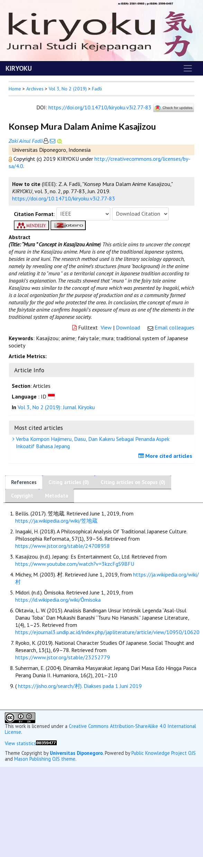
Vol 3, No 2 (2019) (68, 89)
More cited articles (166, 455)
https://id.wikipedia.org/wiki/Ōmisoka (58, 599)
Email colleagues (174, 327)
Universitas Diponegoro (76, 753)
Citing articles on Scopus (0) (133, 482)
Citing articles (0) (68, 482)
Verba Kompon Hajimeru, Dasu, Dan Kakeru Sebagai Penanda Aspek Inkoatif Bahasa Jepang (91, 442)
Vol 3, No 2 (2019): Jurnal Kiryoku (56, 407)
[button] (11, 158)
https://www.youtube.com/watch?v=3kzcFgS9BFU (74, 563)
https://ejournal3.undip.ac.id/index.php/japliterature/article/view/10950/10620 (107, 632)
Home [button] (15, 89)
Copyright (22, 495)
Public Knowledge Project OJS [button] (163, 753)
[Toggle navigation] (187, 68)
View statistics (20, 743)
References (24, 482)
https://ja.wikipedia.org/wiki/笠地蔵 (56, 520)
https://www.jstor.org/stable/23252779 (62, 657)
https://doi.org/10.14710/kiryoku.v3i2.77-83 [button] (63, 198)
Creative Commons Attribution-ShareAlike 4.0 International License (100, 729)
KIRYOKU (19, 68)
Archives (35, 89)
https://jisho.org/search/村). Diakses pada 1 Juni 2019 (80, 685)
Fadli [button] (97, 89)
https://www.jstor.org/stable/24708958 (62, 545)
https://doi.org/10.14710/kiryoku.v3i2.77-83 (99, 107)
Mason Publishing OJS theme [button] (44, 759)
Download (128, 327)
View (106, 327)
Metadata (56, 495)
